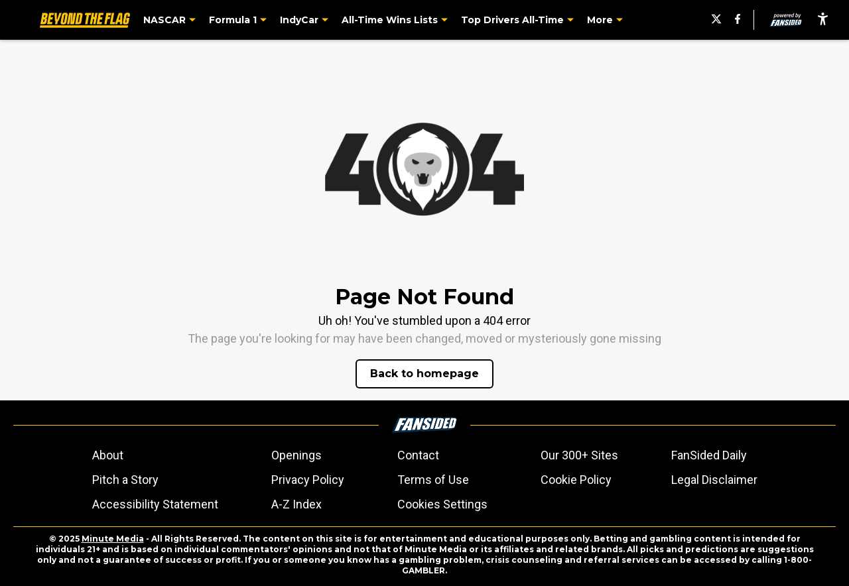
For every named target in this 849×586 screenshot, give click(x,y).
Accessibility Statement (155, 504)
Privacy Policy (307, 480)
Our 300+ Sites (579, 455)
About (107, 455)
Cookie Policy (576, 480)
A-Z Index (296, 504)
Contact (418, 455)
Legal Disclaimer (714, 480)
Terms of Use (433, 480)
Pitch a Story (125, 480)
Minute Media (113, 539)
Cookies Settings (442, 504)
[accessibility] (822, 20)
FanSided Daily (709, 455)
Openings (296, 455)
